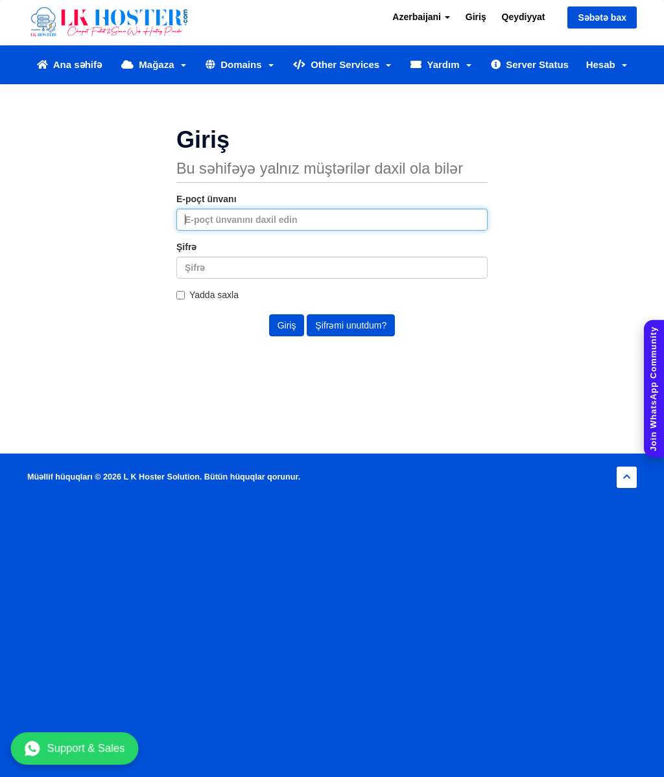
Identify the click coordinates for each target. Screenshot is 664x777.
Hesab (606, 64)
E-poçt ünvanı (206, 199)
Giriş (476, 17)
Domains (240, 64)
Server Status (530, 64)
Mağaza (153, 64)
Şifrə (186, 247)
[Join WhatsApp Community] (654, 388)
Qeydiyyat (523, 17)
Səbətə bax (602, 17)
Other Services (342, 64)
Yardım (440, 64)
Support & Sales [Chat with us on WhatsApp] (74, 748)
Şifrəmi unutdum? (350, 325)
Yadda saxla (207, 295)
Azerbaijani (421, 17)
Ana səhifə (69, 64)
